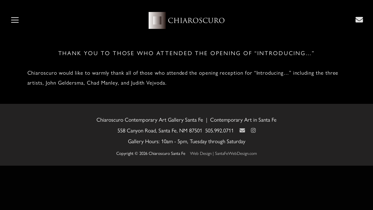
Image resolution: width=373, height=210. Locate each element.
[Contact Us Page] (359, 19)
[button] (15, 20)
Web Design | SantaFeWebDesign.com (223, 153)
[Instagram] (253, 130)
